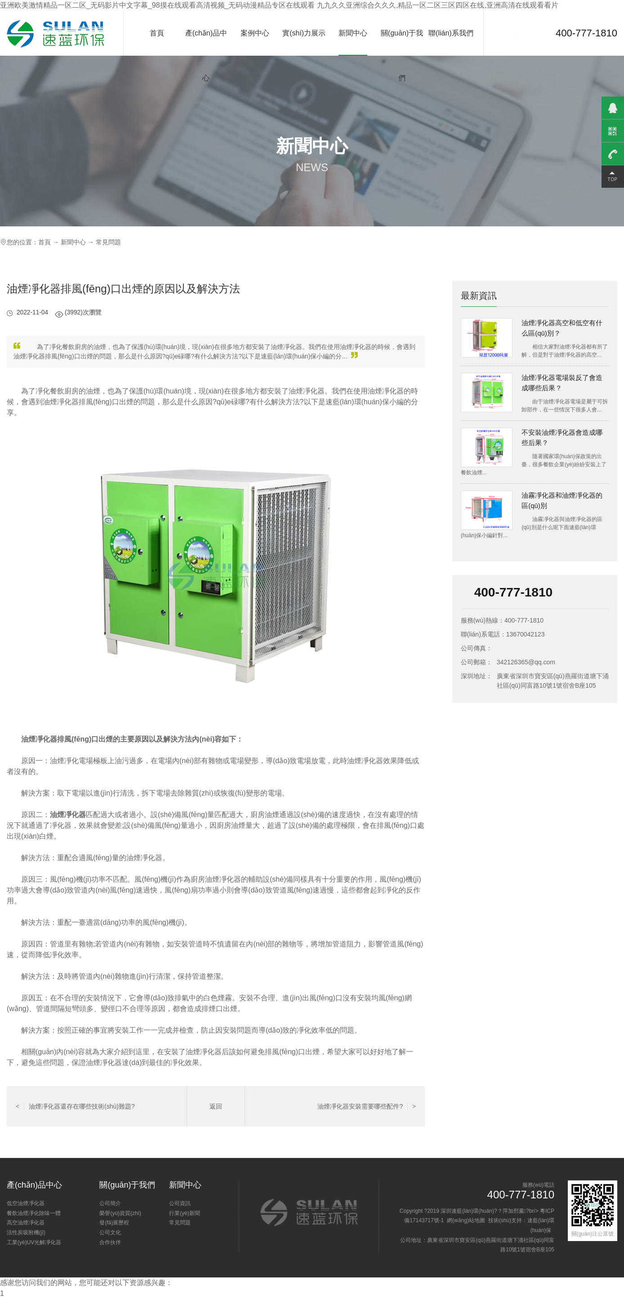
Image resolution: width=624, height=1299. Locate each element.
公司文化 (110, 1232)
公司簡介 (110, 1203)
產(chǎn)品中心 (206, 55)
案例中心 (255, 33)
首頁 (157, 33)
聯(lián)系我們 (450, 33)
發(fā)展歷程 (114, 1222)
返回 (215, 1106)
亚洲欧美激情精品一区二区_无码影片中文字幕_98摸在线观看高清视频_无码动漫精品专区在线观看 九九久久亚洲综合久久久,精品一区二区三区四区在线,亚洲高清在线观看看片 (279, 5)
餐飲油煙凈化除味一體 (34, 1213)
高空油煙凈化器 (26, 1222)
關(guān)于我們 (402, 55)
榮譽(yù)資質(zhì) (120, 1213)
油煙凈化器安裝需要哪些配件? (366, 1106)
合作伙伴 (110, 1242)
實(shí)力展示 (303, 33)
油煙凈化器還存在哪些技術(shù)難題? (75, 1106)
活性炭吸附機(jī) (26, 1232)
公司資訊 (180, 1203)
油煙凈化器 (68, 814)
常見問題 (108, 242)
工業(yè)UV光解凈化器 (34, 1242)
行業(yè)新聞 (184, 1213)
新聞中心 (353, 33)
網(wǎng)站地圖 (466, 1220)
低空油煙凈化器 (26, 1203)
